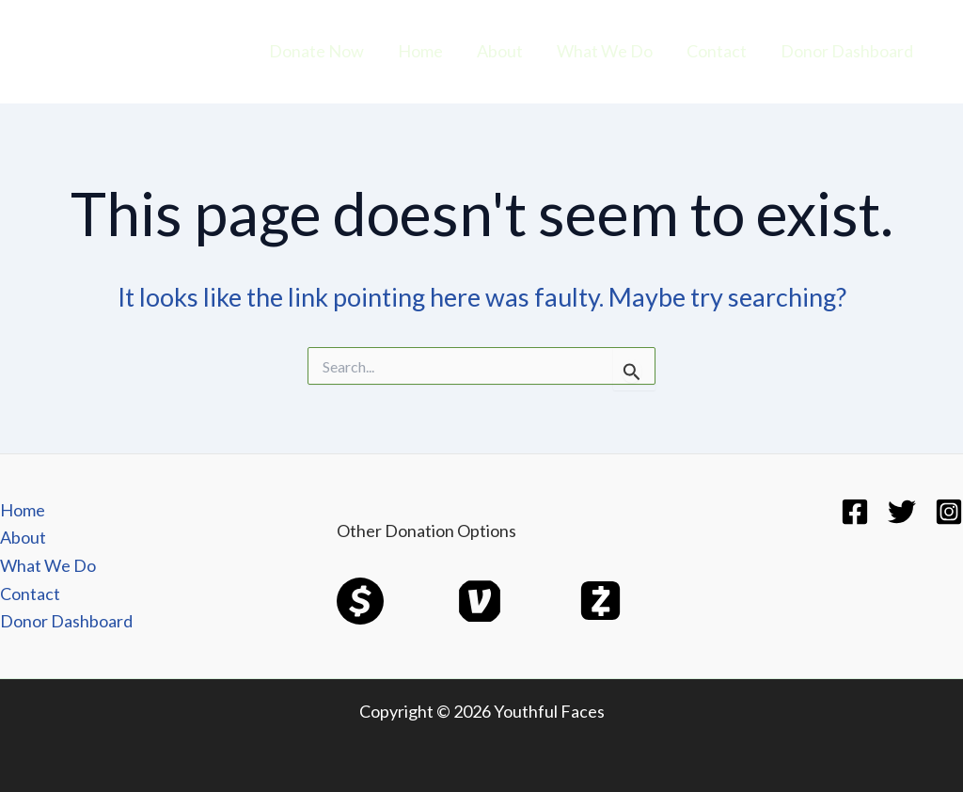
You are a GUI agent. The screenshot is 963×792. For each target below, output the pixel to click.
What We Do (605, 50)
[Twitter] (902, 512)
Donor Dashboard (847, 50)
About (500, 50)
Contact (717, 50)
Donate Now (316, 50)
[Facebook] (855, 512)
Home (420, 50)
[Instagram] (949, 512)
